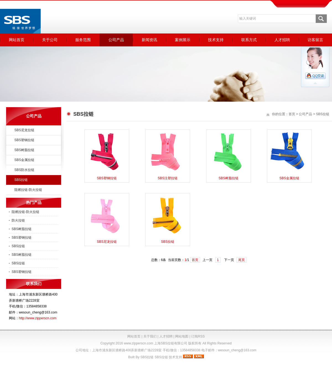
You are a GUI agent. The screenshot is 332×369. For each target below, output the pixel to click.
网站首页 (16, 40)
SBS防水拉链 (24, 170)
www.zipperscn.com (138, 343)
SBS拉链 (21, 180)
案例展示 (182, 40)
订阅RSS (198, 336)
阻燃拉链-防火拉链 (28, 190)
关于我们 (150, 336)
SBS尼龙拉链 (24, 130)
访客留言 (315, 40)
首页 (292, 114)
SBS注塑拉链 (168, 178)
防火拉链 (18, 220)
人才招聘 (282, 40)
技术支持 (216, 40)
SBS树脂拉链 (24, 150)
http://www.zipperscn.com (37, 318)
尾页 (241, 260)
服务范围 (83, 40)
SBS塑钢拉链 (24, 140)
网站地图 (181, 336)
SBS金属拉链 (24, 160)
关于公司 (50, 40)
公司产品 (116, 40)
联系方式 (249, 40)
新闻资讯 (149, 40)
